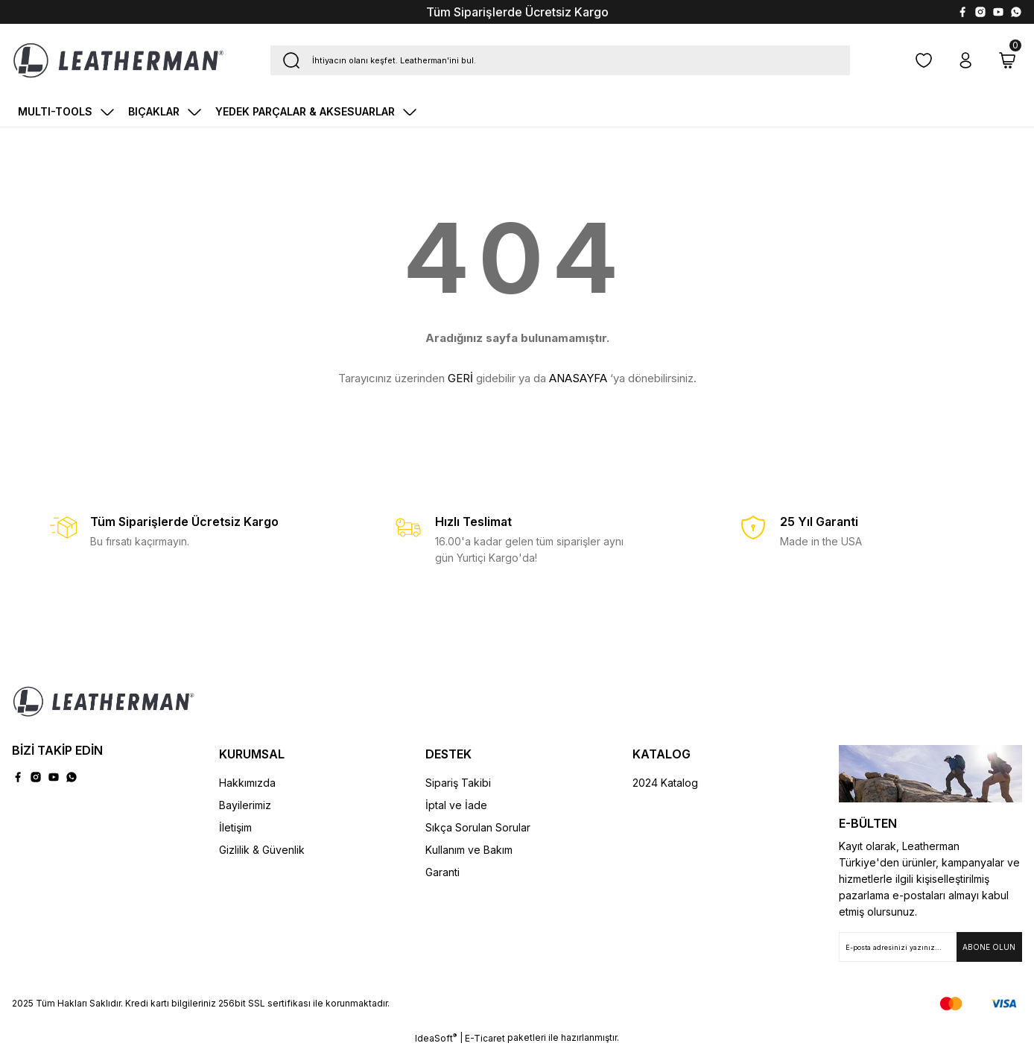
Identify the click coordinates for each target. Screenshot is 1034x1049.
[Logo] (118, 60)
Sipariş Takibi (458, 782)
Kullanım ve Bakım (469, 849)
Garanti (442, 872)
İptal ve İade (456, 805)
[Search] (560, 60)
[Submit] (989, 947)
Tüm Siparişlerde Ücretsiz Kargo (517, 11)
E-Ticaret (485, 1038)
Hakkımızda (247, 782)
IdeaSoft (436, 1038)
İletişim (235, 827)
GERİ (460, 378)
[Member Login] (965, 60)
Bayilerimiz (245, 805)
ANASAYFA (578, 378)
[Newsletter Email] (930, 947)
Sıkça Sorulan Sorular (477, 827)
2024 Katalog (665, 782)
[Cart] (1007, 60)
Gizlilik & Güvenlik (262, 849)
